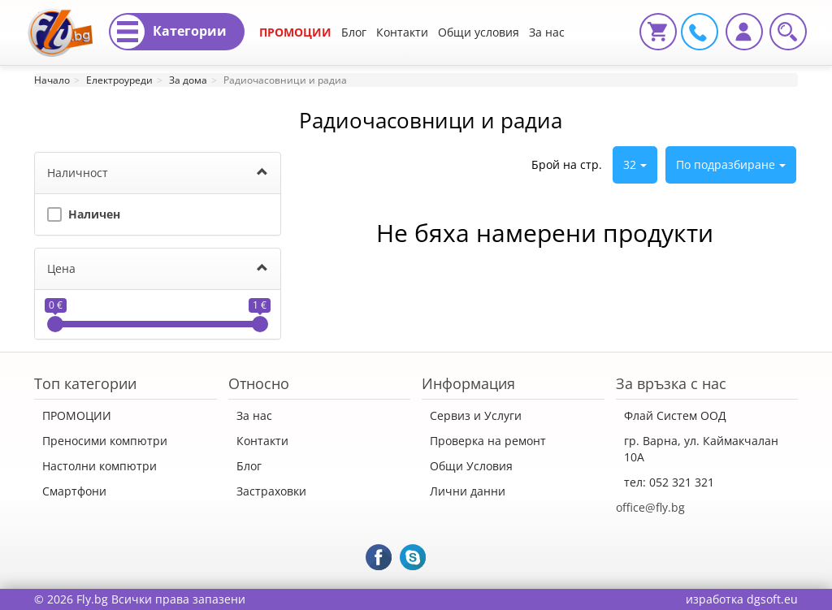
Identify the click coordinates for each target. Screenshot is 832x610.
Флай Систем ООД (675, 415)
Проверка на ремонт (488, 440)
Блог (353, 32)
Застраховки (271, 491)
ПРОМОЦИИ (295, 32)
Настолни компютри (99, 466)
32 (635, 164)
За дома (188, 80)
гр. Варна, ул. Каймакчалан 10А (701, 449)
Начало (52, 80)
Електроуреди (119, 80)
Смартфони (74, 491)
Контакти (402, 32)
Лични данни (467, 491)
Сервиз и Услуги (476, 415)
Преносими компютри (104, 440)
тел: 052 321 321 (669, 482)
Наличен (83, 212)
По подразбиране (731, 164)
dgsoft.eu (772, 599)
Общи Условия (471, 466)
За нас (254, 415)
